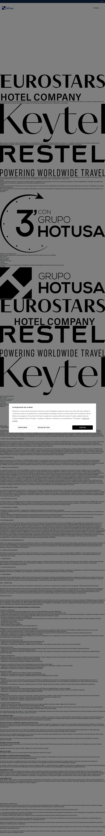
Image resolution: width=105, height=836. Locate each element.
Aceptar (82, 427)
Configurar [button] (22, 427)
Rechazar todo (44, 427)
